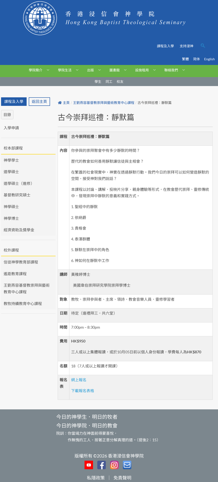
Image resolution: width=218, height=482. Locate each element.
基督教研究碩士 (17, 195)
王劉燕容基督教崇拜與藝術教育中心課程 (27, 288)
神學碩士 (11, 206)
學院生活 (70, 70)
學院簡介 (40, 70)
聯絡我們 (176, 70)
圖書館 (119, 70)
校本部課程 (13, 148)
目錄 (7, 114)
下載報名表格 (82, 390)
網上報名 (78, 379)
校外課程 (11, 250)
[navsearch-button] (203, 46)
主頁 (64, 103)
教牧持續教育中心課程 (23, 303)
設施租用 (147, 70)
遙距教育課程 (15, 273)
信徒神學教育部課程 (21, 262)
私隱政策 (96, 477)
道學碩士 (11, 171)
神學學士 (11, 160)
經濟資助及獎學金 (19, 229)
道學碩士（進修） (19, 183)
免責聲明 (122, 477)
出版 (95, 70)
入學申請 (11, 127)
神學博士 (11, 218)
